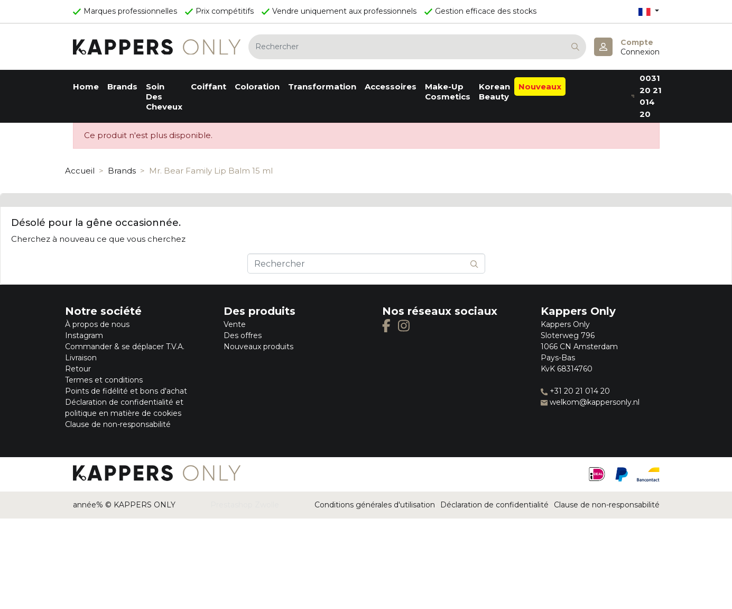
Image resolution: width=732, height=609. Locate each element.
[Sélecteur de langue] (648, 11)
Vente (235, 324)
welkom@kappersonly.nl (590, 402)
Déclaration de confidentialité (494, 505)
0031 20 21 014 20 (647, 96)
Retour (78, 369)
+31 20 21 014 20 (575, 391)
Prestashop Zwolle (244, 505)
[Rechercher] (417, 46)
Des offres (243, 335)
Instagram (84, 335)
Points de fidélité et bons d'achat (126, 391)
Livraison (81, 357)
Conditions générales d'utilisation (374, 505)
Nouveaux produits (258, 346)
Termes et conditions (104, 380)
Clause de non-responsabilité (118, 424)
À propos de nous (97, 324)
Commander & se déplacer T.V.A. (124, 346)
